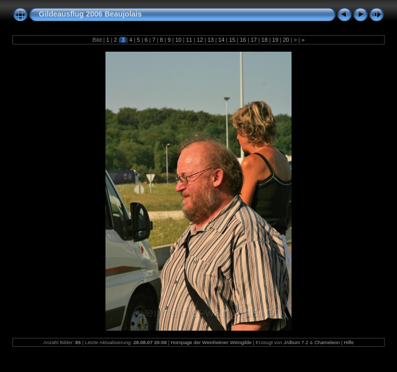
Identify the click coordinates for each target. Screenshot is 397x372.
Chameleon (327, 342)
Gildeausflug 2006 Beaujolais (90, 14)
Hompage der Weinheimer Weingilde (211, 342)
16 (243, 40)
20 (286, 40)
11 (189, 40)
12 (200, 40)
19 (275, 40)
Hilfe (349, 342)
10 (178, 40)
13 (210, 40)
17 (253, 40)
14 (221, 40)
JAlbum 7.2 (295, 342)
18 (264, 40)
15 (232, 40)
